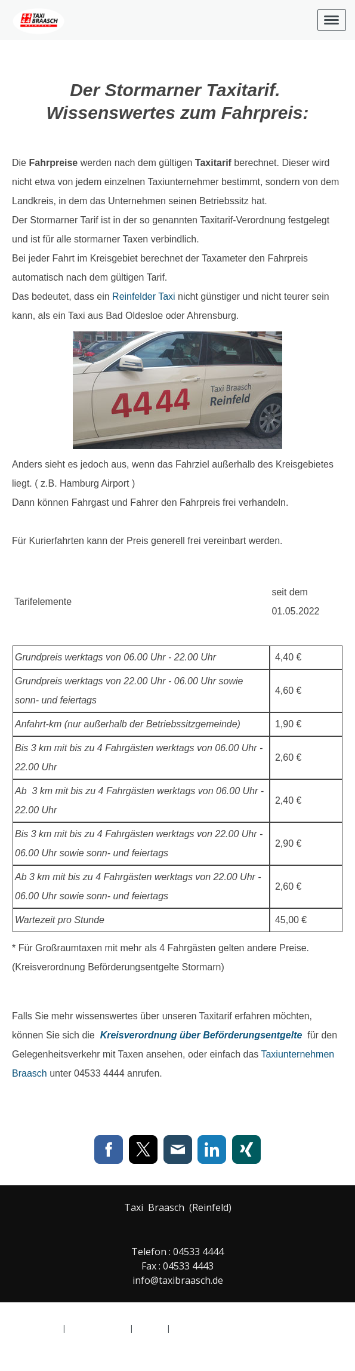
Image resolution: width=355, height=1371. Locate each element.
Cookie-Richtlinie (98, 1328)
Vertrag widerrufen (218, 1328)
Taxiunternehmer (182, 182)
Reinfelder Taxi (143, 296)
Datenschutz (37, 1328)
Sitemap (150, 1328)
